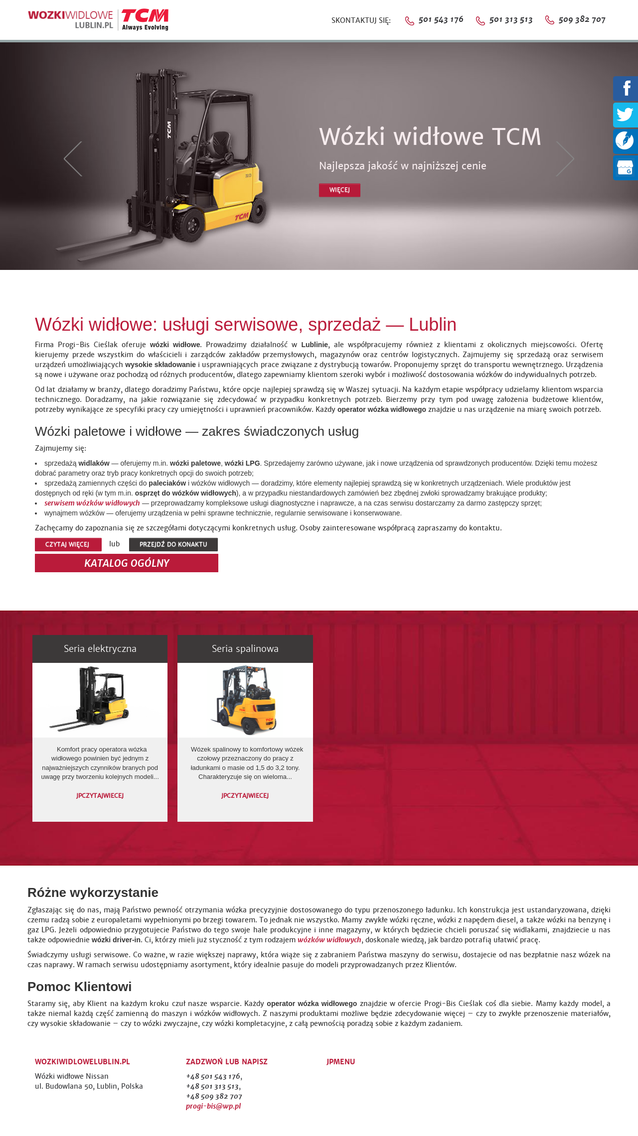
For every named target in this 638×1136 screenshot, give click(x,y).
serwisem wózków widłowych (92, 503)
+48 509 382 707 (214, 1096)
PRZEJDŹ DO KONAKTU (173, 544)
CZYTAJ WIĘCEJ (68, 544)
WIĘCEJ (339, 190)
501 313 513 (520, 19)
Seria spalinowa (245, 648)
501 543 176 (440, 19)
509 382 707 (581, 19)
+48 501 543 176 (213, 1076)
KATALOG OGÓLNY (126, 563)
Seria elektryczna (100, 648)
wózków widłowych (329, 939)
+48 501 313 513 (212, 1086)
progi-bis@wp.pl (213, 1106)
